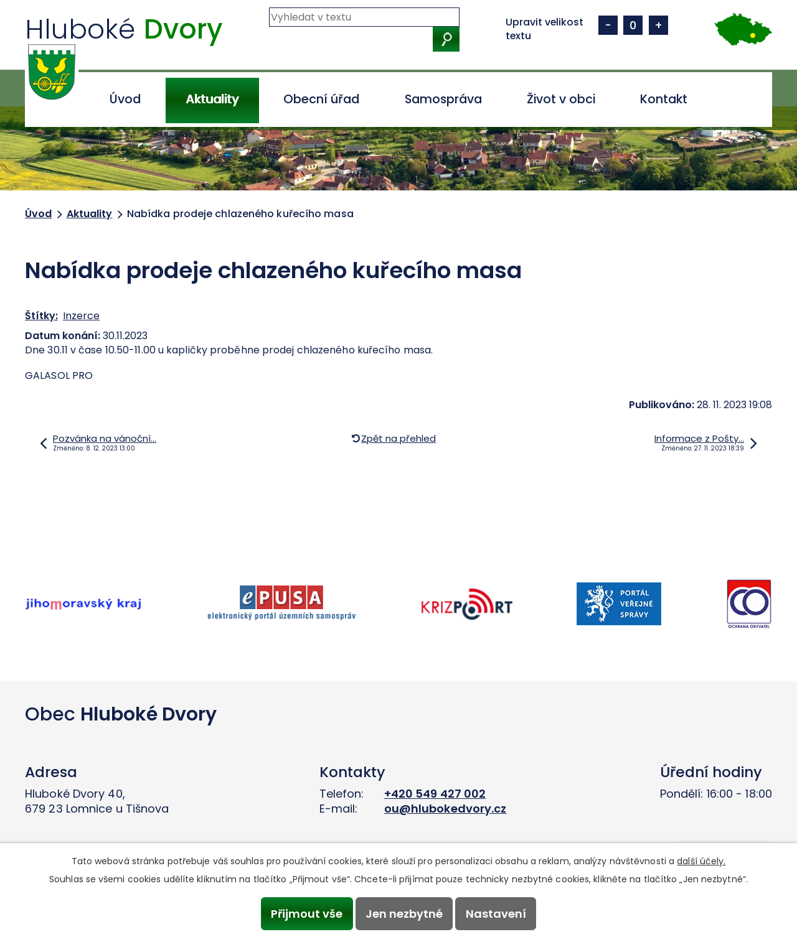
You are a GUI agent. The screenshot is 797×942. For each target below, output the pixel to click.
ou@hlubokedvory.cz (445, 808)
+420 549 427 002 (435, 793)
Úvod (125, 99)
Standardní (633, 25)
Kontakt (663, 99)
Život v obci (561, 99)
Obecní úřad (321, 99)
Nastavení (496, 913)
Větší (658, 25)
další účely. (701, 861)
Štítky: (41, 316)
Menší (608, 25)
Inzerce (81, 316)
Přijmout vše (306, 913)
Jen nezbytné (404, 913)
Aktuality (212, 99)
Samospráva (443, 99)
